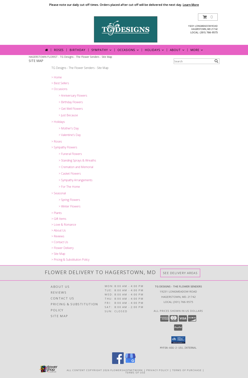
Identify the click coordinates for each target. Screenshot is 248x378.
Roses (59, 50)
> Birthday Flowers (71, 102)
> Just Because (68, 115)
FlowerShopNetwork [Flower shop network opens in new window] (126, 370)
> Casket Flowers (70, 174)
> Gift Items (58, 219)
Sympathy (101, 50)
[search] (216, 61)
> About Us (58, 230)
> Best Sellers (60, 83)
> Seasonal (58, 193)
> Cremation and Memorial (76, 167)
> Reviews (57, 236)
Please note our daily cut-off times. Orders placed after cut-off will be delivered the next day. (124, 5)
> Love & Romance (63, 225)
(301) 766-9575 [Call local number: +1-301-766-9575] (209, 32)
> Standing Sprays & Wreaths (77, 160)
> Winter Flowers (69, 206)
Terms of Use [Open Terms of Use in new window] (135, 372)
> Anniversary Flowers (73, 95)
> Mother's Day (69, 128)
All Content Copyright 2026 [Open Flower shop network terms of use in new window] (88, 370)
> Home (56, 77)
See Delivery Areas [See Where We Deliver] (180, 273)
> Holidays (58, 122)
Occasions (129, 50)
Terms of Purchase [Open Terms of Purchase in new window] (187, 370)
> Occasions (59, 89)
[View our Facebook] (118, 363)
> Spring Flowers (69, 200)
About (177, 50)
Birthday (77, 50)
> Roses (56, 141)
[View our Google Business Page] (130, 363)
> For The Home (69, 187)
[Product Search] (193, 61)
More (197, 50)
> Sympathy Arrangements (75, 180)
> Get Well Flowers (71, 109)
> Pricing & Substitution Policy (70, 260)
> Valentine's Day (70, 135)
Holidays (154, 50)
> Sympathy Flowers (64, 147)
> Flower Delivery (62, 248)
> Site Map (58, 254)
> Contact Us (59, 242)
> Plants (56, 213)
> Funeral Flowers (70, 154)
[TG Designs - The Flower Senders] (125, 29)
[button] (208, 17)
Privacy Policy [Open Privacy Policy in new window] (157, 370)
